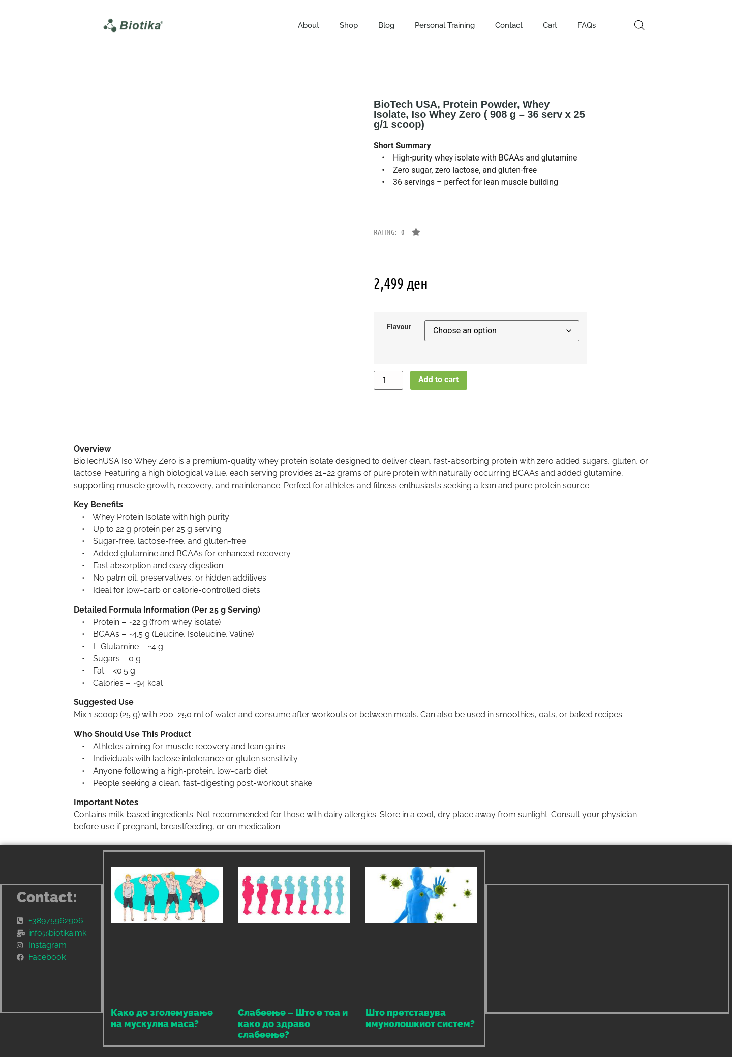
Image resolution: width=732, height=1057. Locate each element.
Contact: (47, 897)
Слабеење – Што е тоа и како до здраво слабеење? (293, 1023)
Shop (349, 25)
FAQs (586, 25)
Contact (509, 25)
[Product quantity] (388, 380)
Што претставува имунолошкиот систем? (420, 1018)
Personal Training (445, 25)
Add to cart (438, 380)
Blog (386, 25)
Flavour (399, 327)
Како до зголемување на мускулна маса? (162, 1018)
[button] (397, 234)
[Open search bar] (639, 25)
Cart (550, 25)
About (308, 25)
